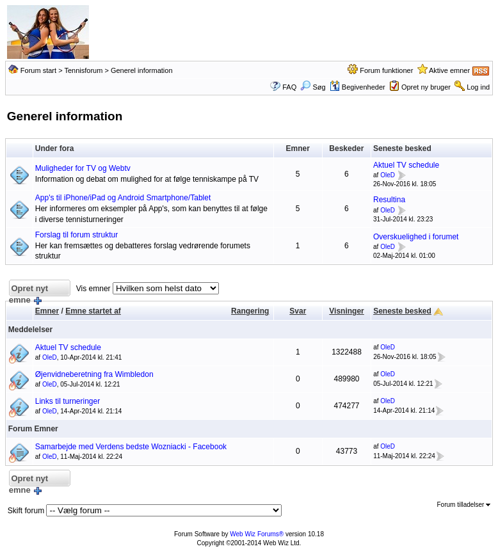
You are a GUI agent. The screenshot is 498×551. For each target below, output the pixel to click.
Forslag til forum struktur (76, 234)
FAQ (289, 87)
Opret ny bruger (426, 87)
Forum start (38, 70)
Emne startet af (93, 311)
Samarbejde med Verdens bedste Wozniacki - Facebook (131, 446)
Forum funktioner (386, 70)
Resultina (389, 199)
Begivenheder (357, 87)
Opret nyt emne (28, 290)
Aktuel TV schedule (406, 165)
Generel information (142, 70)
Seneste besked (402, 311)
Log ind (478, 87)
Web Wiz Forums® (257, 534)
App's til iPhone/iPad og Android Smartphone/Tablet (123, 197)
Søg (312, 87)
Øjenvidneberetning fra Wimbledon (94, 374)
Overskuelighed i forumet (415, 236)
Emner (47, 311)
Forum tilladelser (464, 504)
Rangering (250, 311)
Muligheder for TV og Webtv (83, 168)
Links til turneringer (67, 401)
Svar (297, 311)
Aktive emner (449, 70)
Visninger (346, 311)
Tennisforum (83, 70)
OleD (387, 175)
